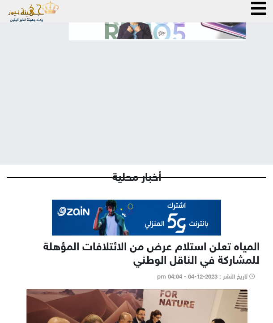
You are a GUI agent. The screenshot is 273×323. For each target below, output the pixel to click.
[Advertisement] (136, 95)
